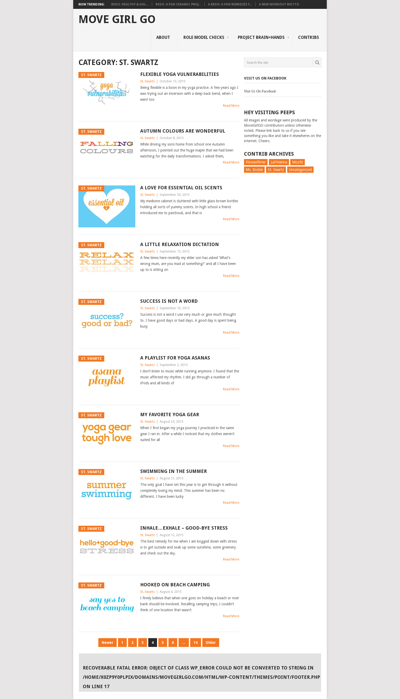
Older (211, 642)
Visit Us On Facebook (265, 78)
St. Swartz (147, 81)
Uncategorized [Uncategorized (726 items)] (300, 170)
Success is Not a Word (169, 301)
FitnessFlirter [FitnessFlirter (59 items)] (256, 162)
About (163, 37)
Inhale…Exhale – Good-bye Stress (184, 528)
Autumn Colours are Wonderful (182, 131)
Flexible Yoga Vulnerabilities (179, 74)
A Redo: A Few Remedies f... (230, 4)
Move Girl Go (116, 19)
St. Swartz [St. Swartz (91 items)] (276, 170)
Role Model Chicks (203, 37)
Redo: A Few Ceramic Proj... (178, 4)
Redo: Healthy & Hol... (130, 4)
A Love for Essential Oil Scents (181, 187)
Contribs (308, 37)
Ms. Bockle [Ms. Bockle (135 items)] (254, 170)
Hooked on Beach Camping (175, 584)
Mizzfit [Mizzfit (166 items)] (297, 162)
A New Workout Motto (279, 4)
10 (196, 642)
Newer (107, 642)
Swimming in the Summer (173, 471)
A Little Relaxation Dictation (179, 244)
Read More (231, 105)
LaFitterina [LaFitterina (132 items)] (279, 162)
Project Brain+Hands (261, 37)
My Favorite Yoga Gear (169, 414)
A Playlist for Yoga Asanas (175, 358)
